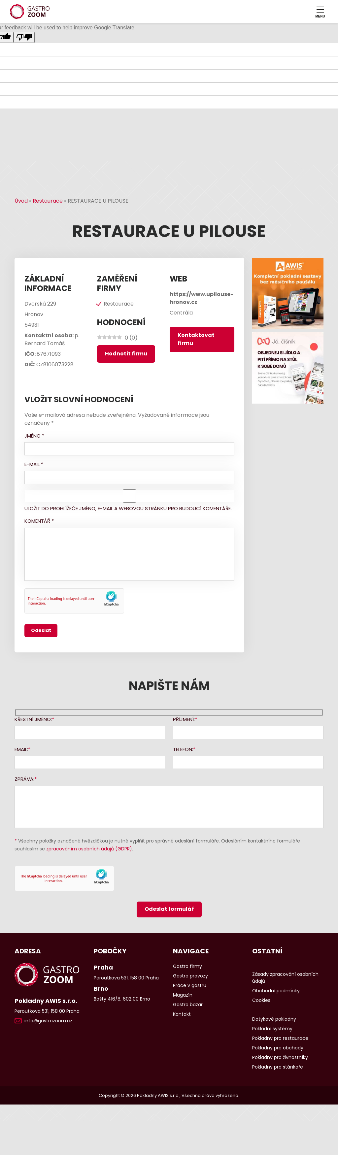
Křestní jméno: (33, 719)
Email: (21, 749)
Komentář (39, 520)
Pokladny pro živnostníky (280, 1057)
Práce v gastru (189, 985)
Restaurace (48, 201)
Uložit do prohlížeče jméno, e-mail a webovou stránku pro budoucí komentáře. (128, 508)
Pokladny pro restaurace (280, 1038)
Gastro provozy (190, 976)
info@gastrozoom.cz (48, 1020)
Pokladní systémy (272, 1028)
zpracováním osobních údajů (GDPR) (89, 848)
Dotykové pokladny (274, 1019)
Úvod (21, 201)
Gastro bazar (188, 1004)
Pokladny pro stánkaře (277, 1067)
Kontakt (182, 1014)
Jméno (34, 435)
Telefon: (183, 749)
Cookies (261, 1000)
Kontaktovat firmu (196, 339)
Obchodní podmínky (276, 990)
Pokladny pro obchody (277, 1047)
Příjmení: (184, 719)
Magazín (182, 995)
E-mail (33, 464)
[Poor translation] (24, 37)
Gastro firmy (187, 966)
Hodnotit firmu (126, 353)
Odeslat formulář (169, 909)
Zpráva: (24, 779)
